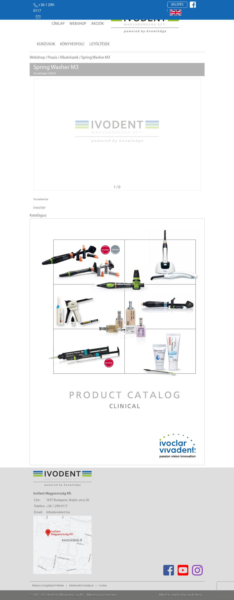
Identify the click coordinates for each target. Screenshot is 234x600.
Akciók (97, 24)
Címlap (58, 24)
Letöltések (99, 44)
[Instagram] (197, 568)
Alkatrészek (69, 58)
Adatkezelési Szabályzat (81, 585)
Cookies (103, 585)
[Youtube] (183, 568)
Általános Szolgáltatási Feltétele (48, 585)
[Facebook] (169, 568)
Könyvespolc (72, 44)
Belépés (177, 5)
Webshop (77, 24)
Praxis (52, 58)
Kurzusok (46, 44)
